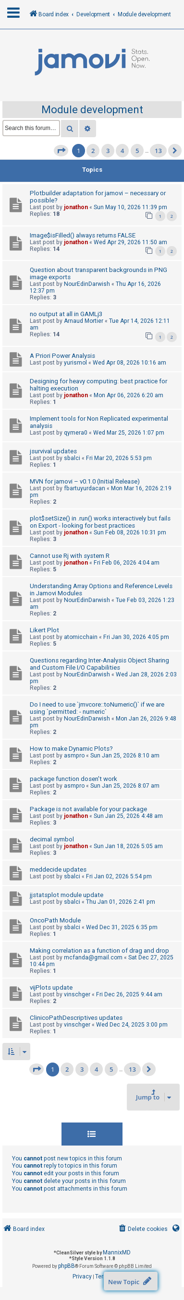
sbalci (72, 458)
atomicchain (81, 637)
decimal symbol (52, 839)
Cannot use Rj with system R (70, 555)
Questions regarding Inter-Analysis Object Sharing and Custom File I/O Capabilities (99, 664)
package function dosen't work (73, 778)
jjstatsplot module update (66, 894)
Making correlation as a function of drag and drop (99, 950)
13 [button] (158, 150)
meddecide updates (58, 869)
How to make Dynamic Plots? (71, 748)
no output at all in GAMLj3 (66, 314)
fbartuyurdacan (84, 488)
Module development (92, 110)
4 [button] (122, 150)
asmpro (74, 755)
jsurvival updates (53, 451)
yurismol (75, 362)
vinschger (77, 994)
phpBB (66, 1266)
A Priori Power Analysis (62, 355)
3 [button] (108, 150)
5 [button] (137, 150)
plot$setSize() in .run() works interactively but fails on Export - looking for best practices (100, 522)
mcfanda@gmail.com (93, 957)
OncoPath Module (55, 920)
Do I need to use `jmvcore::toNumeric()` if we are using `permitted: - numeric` (97, 708)
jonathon (76, 207)
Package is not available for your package (88, 809)
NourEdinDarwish (87, 284)
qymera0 (75, 432)
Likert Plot (44, 630)
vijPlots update (51, 987)
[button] (61, 150)
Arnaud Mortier (83, 321)
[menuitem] (142, 1229)
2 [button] (93, 150)
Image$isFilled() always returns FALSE (82, 235)
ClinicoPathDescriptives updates (76, 1017)
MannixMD (117, 1252)
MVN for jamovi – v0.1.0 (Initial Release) (85, 481)
